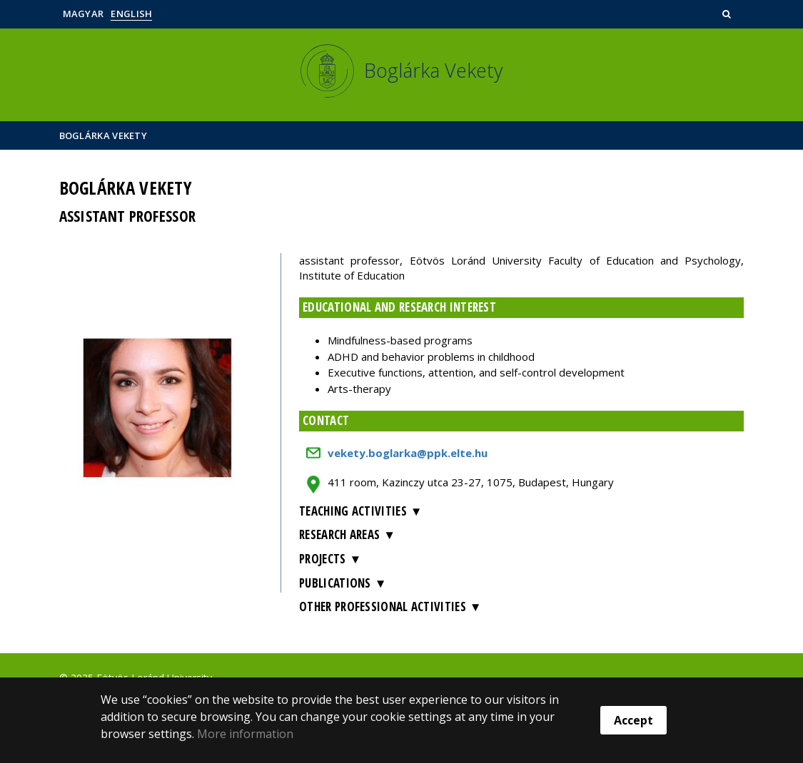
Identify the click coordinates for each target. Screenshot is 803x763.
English (131, 13)
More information (245, 734)
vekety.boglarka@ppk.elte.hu (408, 453)
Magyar (83, 13)
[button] (728, 13)
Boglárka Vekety (103, 135)
